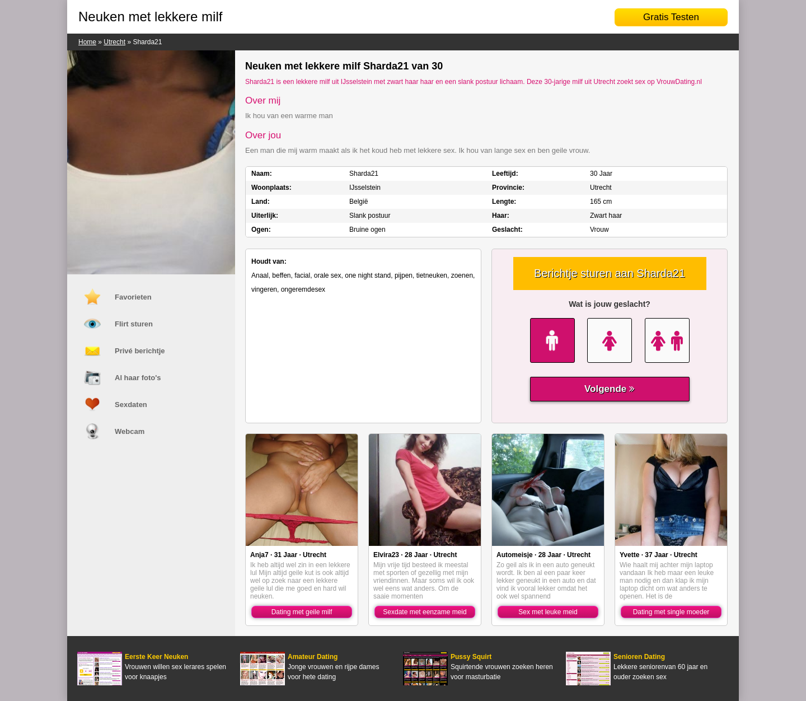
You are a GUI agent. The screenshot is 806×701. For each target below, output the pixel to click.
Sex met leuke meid (547, 612)
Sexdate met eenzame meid (424, 612)
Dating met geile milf (301, 612)
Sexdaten (131, 404)
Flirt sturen (134, 324)
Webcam (129, 431)
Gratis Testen (671, 17)
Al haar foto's (138, 377)
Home (87, 42)
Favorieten (133, 297)
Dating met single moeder (671, 612)
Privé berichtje (140, 351)
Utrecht (114, 42)
